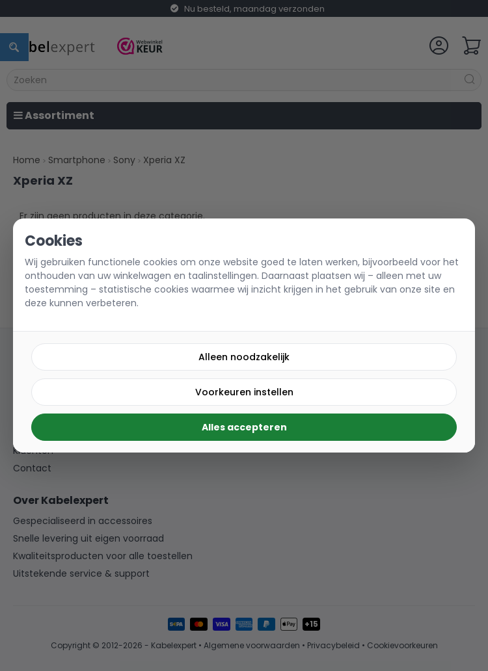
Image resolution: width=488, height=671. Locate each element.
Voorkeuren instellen (244, 392)
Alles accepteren (244, 427)
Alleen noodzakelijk (244, 356)
